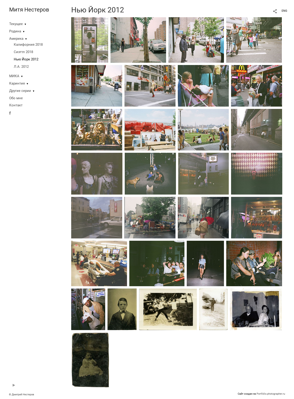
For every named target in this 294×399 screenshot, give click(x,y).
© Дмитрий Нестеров (22, 394)
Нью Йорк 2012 (26, 59)
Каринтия (17, 83)
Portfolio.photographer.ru (271, 393)
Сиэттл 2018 (23, 52)
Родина (15, 31)
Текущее (16, 24)
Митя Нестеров (29, 9)
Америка (16, 39)
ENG (284, 10)
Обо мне (16, 98)
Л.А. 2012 (21, 67)
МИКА (14, 76)
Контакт (16, 105)
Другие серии (20, 91)
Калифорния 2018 (28, 44)
